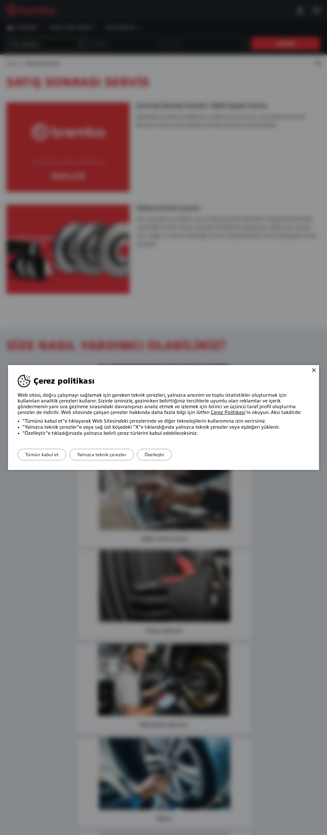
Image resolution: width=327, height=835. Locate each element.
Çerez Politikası (228, 412)
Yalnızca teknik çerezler (108, 454)
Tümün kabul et (44, 454)
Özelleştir (165, 454)
